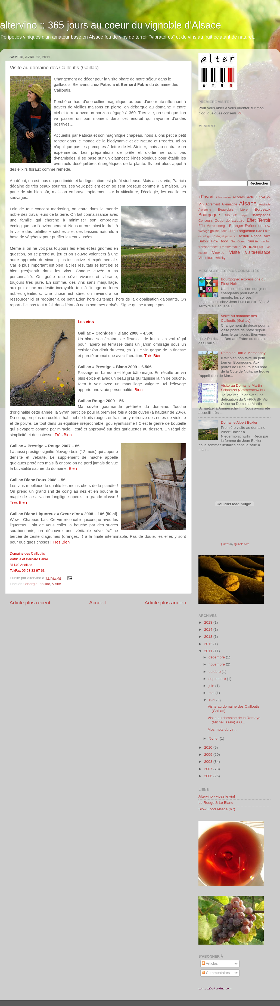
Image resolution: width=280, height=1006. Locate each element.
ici (239, 113)
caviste (230, 214)
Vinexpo (218, 253)
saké (266, 236)
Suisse (253, 241)
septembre (218, 679)
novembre (217, 664)
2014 (208, 629)
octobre (215, 672)
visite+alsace (257, 252)
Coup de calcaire (230, 220)
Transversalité (230, 247)
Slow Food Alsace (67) (216, 809)
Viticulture (206, 258)
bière (244, 209)
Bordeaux (262, 209)
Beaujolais (225, 209)
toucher (265, 241)
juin (212, 686)
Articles (210, 963)
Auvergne (204, 209)
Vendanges (253, 246)
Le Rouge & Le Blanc (215, 803)
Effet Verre (206, 226)
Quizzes (224, 544)
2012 (208, 644)
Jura (232, 231)
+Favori (205, 196)
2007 (208, 769)
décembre (217, 657)
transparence (208, 247)
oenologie (204, 236)
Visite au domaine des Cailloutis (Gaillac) (239, 318)
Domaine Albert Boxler (239, 422)
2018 (208, 622)
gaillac (45, 584)
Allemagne (229, 204)
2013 (208, 637)
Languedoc (246, 231)
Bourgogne (209, 214)
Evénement (254, 226)
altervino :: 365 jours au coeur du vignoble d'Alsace (110, 25)
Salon (203, 241)
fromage (203, 231)
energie (31, 584)
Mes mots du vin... (223, 729)
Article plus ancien (165, 602)
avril (212, 700)
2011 (208, 651)
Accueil (97, 602)
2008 (208, 762)
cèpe (244, 215)
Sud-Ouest (238, 241)
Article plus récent (30, 602)
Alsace (248, 203)
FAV (267, 225)
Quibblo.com (241, 544)
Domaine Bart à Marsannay (243, 353)
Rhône (256, 236)
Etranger (236, 226)
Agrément (213, 204)
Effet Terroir (258, 220)
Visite (56, 584)
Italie (224, 231)
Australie (264, 204)
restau (244, 236)
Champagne (260, 215)
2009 (208, 754)
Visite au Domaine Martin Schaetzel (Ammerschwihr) (243, 387)
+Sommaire (223, 197)
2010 (208, 747)
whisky (220, 258)
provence (231, 236)
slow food (219, 241)
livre (259, 231)
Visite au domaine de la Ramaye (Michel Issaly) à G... (234, 720)
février (214, 738)
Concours (205, 221)
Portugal (218, 236)
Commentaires (216, 973)
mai (212, 693)
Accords (239, 197)
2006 (208, 776)
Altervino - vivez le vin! (216, 796)
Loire (266, 231)
